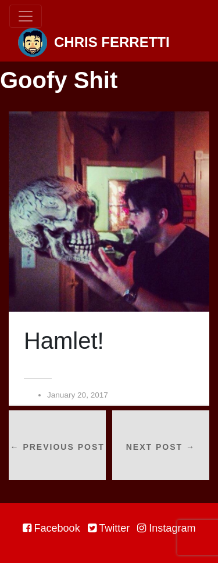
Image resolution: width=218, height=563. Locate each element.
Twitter (109, 528)
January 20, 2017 (77, 395)
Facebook (51, 528)
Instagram (166, 528)
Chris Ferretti (94, 42)
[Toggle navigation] (25, 16)
